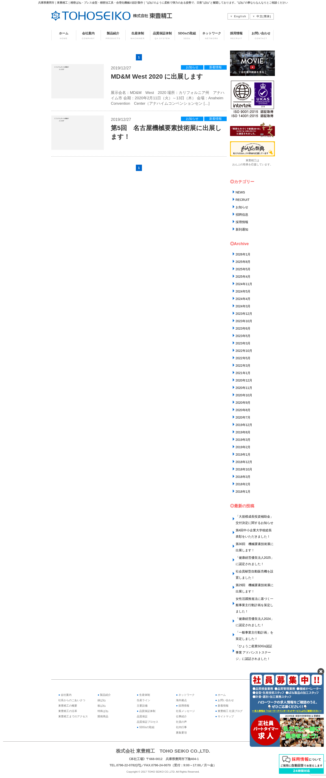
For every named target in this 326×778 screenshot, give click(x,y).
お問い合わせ (261, 35)
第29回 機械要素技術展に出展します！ (255, 588)
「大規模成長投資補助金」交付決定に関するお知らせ (254, 520)
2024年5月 (243, 291)
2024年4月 (243, 299)
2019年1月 (243, 454)
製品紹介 (113, 35)
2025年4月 (243, 276)
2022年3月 (243, 365)
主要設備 (142, 705)
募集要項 (181, 732)
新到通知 (242, 229)
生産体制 (138, 35)
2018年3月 (243, 477)
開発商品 (103, 716)
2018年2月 (243, 484)
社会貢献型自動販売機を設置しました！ (254, 574)
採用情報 (236, 35)
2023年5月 (243, 336)
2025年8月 (243, 262)
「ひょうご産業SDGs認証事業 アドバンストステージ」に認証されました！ (254, 652)
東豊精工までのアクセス (73, 716)
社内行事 (181, 727)
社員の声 (181, 721)
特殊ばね (103, 711)
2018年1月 (243, 491)
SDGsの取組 (187, 35)
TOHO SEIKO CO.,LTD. (161, 771)
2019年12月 (244, 425)
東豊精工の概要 (67, 705)
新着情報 (215, 67)
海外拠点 (181, 700)
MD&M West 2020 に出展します (157, 76)
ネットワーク (212, 35)
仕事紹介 (181, 716)
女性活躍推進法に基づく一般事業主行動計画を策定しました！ (254, 605)
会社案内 (88, 35)
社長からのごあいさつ (71, 700)
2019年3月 (243, 439)
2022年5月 (243, 358)
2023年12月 (244, 313)
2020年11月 (244, 388)
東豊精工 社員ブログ (229, 711)
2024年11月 (244, 284)
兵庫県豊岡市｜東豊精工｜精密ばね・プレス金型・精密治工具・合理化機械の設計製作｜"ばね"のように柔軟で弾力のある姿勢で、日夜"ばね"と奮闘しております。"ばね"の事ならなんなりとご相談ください (163, 2)
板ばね (102, 705)
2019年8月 (243, 432)
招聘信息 (242, 214)
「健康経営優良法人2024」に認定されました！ (255, 622)
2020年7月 (243, 417)
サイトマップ (224, 716)
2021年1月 (243, 373)
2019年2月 (243, 447)
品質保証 (142, 716)
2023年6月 (243, 328)
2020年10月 (244, 395)
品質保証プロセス (147, 721)
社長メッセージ (185, 711)
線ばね (102, 700)
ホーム (64, 35)
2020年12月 (244, 380)
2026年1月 (243, 254)
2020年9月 (243, 402)
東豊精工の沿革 (67, 711)
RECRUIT (243, 200)
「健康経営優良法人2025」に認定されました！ (255, 561)
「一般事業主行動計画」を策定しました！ (254, 636)
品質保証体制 (162, 35)
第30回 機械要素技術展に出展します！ (255, 547)
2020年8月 (243, 410)
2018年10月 (244, 469)
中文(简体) (263, 16)
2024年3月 (243, 306)
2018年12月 (244, 462)
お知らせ (192, 67)
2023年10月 (244, 321)
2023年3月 (243, 343)
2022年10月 (244, 350)
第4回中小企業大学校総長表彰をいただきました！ (254, 533)
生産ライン (143, 700)
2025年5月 (243, 269)
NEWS (240, 192)
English (240, 16)
